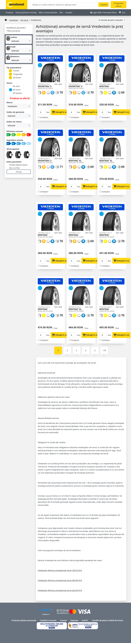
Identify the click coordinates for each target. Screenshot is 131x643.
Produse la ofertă (19, 98)
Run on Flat (14, 168)
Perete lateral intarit (18, 165)
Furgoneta (15, 74)
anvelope (14, 20)
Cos (122, 12)
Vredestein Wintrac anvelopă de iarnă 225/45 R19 (60, 590)
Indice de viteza (14, 121)
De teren (15, 77)
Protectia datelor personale (24, 620)
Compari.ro (46, 614)
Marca (9, 102)
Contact (68, 12)
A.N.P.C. (85, 620)
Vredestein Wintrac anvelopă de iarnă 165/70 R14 (60, 570)
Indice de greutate (15, 112)
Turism (14, 70)
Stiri (61, 12)
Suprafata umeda (15, 140)
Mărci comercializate (48, 12)
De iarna (24, 20)
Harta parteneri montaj (25, 12)
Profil (12, 46)
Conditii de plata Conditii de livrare (107, 620)
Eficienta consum (15, 131)
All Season (15, 93)
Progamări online (118, 4)
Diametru (14, 56)
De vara (14, 86)
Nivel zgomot (13, 149)
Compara (44, 117)
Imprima (74, 620)
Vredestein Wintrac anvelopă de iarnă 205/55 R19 (60, 580)
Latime (13, 37)
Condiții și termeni (48, 620)
